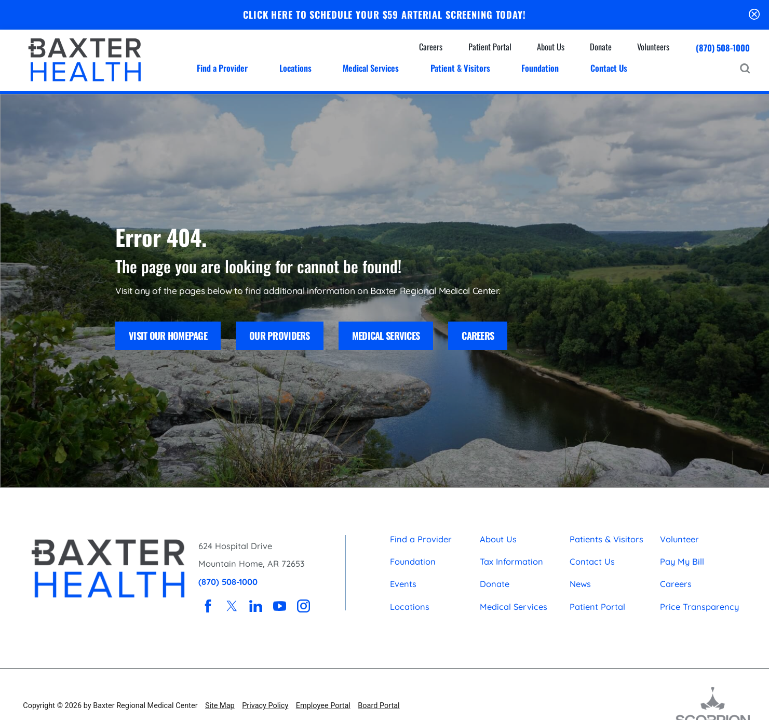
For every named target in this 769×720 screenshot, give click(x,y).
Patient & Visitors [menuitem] (460, 67)
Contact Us (592, 561)
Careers (478, 335)
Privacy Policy (265, 705)
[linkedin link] (255, 606)
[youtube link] (279, 606)
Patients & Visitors (606, 539)
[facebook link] (208, 606)
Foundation (413, 561)
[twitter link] (231, 606)
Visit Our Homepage (168, 335)
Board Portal (378, 705)
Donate (494, 584)
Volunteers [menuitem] (653, 47)
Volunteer (679, 539)
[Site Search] (745, 68)
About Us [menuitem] (550, 47)
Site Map (220, 705)
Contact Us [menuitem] (608, 67)
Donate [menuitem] (601, 47)
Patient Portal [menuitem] (489, 47)
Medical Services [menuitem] (371, 67)
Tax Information (511, 561)
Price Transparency (699, 607)
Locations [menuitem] (295, 67)
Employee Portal (323, 705)
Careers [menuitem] (430, 47)
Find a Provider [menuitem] (222, 67)
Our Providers (279, 335)
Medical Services (386, 335)
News (580, 584)
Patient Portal (597, 607)
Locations (409, 607)
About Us (498, 539)
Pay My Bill (682, 561)
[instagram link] (303, 606)
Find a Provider (421, 539)
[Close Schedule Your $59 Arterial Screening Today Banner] (754, 15)
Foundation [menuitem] (540, 67)
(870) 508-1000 (723, 48)
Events (403, 584)
